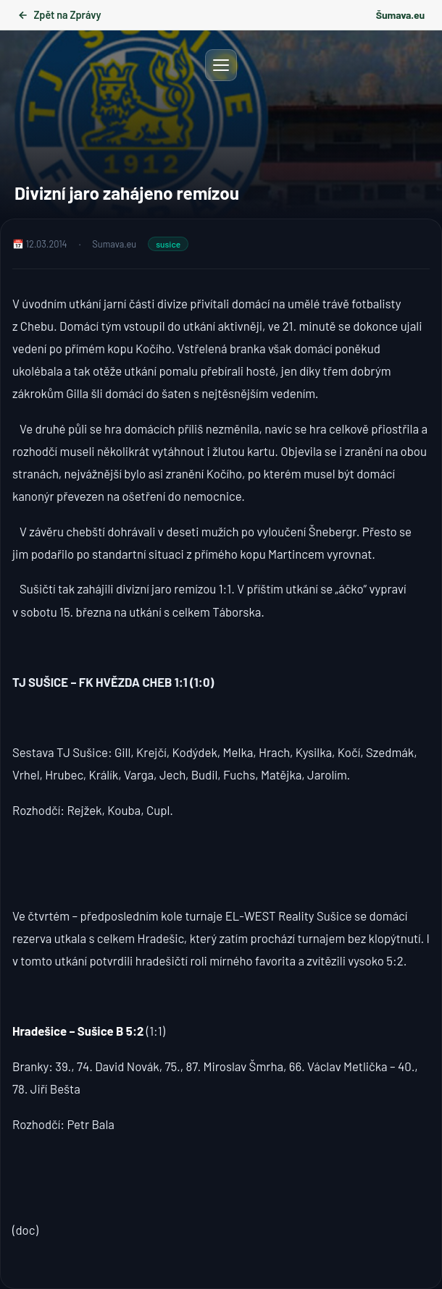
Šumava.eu (400, 15)
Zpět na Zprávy (59, 15)
